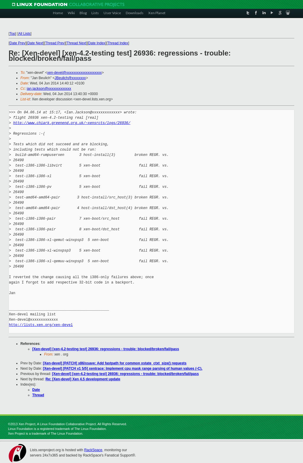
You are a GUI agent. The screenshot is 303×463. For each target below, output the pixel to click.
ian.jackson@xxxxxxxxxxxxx (49, 89)
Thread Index (117, 43)
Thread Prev (55, 43)
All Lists (24, 34)
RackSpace (93, 450)
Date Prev (17, 43)
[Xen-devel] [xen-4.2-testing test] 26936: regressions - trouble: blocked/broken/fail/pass (105, 349)
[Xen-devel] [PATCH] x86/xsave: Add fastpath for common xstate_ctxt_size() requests (114, 363)
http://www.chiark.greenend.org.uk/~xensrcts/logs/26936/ (71, 122)
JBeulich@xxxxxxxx (70, 78)
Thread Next (76, 43)
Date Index (96, 43)
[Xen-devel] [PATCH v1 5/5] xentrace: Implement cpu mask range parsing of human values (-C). (122, 368)
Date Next (35, 43)
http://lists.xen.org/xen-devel (41, 324)
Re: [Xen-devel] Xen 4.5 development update (83, 379)
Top (12, 34)
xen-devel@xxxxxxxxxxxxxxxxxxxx (74, 73)
